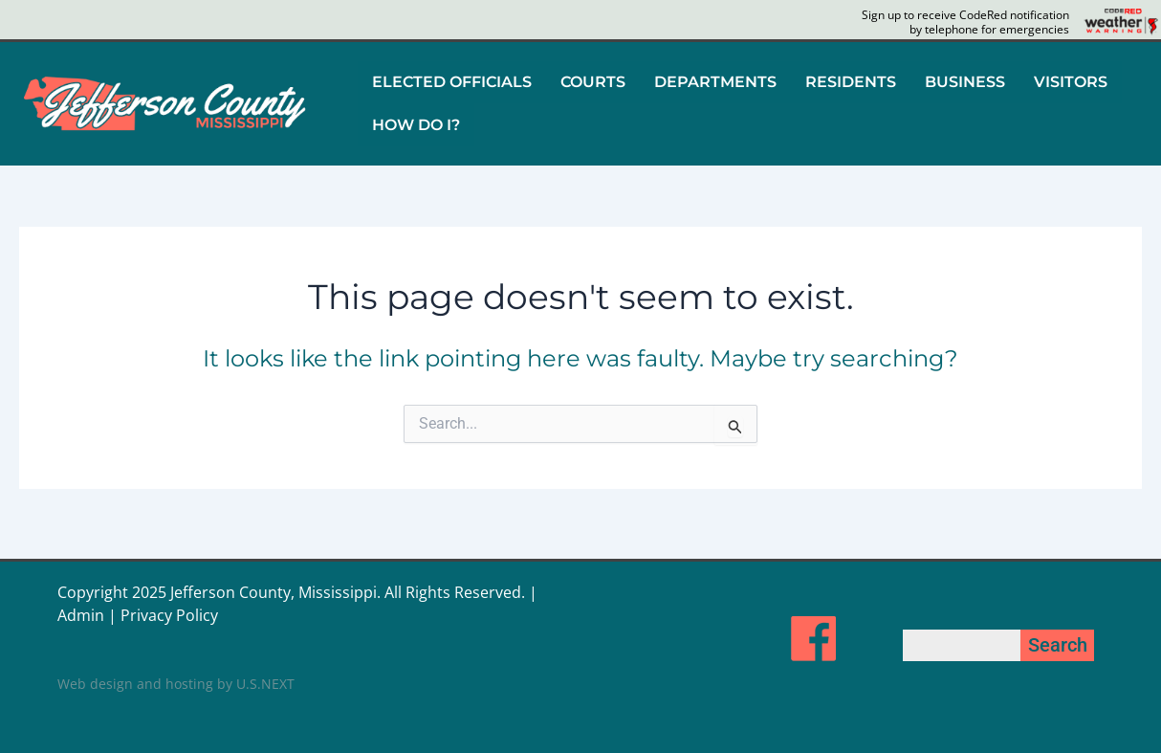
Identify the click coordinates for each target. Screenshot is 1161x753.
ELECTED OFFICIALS (452, 82)
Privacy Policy (169, 615)
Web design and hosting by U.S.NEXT (176, 684)
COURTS (592, 82)
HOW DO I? (416, 124)
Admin (80, 615)
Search (1057, 644)
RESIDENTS (850, 82)
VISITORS (1070, 82)
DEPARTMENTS (715, 82)
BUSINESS (965, 82)
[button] (452, 82)
